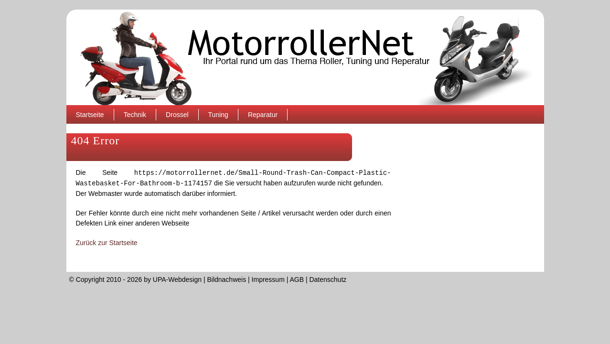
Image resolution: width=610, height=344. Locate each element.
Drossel (177, 114)
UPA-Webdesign (177, 279)
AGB (296, 279)
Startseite (90, 114)
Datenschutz (327, 279)
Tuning (218, 114)
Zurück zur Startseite (107, 243)
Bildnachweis (226, 279)
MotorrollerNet (305, 57)
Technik (135, 114)
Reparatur (263, 114)
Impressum (268, 279)
